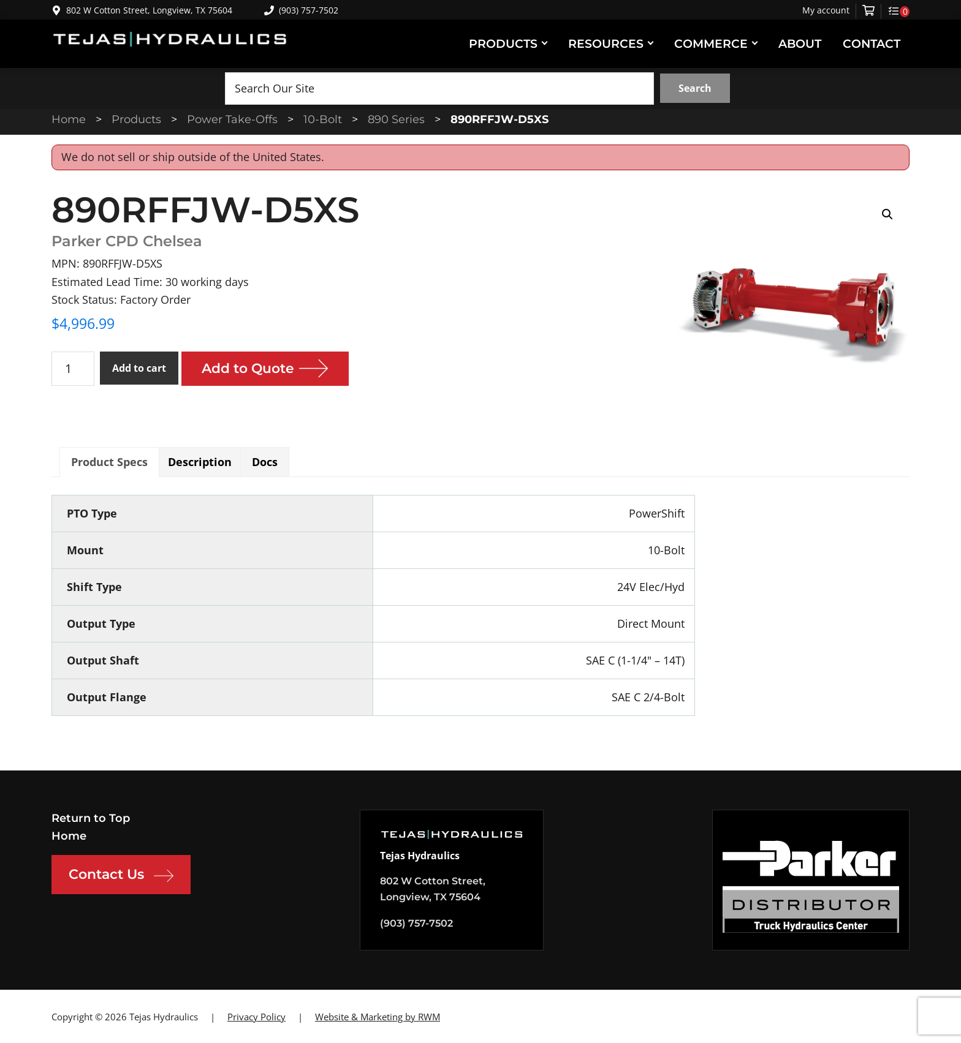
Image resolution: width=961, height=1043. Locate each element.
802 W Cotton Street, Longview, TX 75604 (149, 10)
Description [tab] (200, 461)
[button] (887, 214)
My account (825, 10)
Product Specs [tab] (109, 461)
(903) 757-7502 (301, 10)
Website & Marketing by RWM (377, 1017)
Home (68, 836)
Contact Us (121, 876)
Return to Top (90, 818)
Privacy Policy (256, 1017)
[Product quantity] (72, 369)
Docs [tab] (265, 461)
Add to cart (139, 368)
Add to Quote (248, 368)
